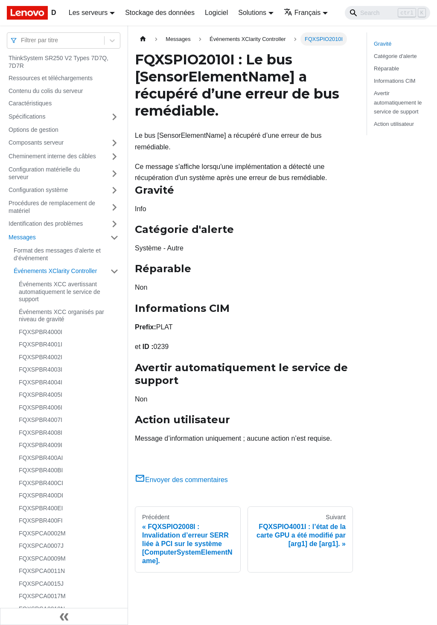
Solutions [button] (252, 12)
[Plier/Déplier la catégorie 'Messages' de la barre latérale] (114, 237)
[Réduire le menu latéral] (64, 616)
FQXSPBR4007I (40, 419)
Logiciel (216, 12)
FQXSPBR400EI (41, 508)
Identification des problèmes (46, 223)
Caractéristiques (30, 103)
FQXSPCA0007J (41, 545)
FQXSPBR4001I (40, 344)
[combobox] (22, 40)
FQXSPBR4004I (40, 382)
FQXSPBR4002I (40, 357)
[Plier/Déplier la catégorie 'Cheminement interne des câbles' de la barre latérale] (114, 156)
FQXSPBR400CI (41, 483)
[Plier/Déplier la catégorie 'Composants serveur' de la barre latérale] (114, 143)
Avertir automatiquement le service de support (398, 102)
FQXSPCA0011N (42, 570)
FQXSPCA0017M (42, 596)
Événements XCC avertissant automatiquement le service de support (59, 291)
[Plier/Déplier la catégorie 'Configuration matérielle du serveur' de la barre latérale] (114, 173)
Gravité (382, 44)
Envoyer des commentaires (181, 479)
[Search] (387, 13)
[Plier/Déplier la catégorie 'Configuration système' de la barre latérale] (114, 190)
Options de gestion (33, 129)
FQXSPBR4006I (40, 407)
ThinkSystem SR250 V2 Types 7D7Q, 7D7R (58, 62)
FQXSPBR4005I (40, 394)
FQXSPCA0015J (41, 583)
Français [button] (302, 12)
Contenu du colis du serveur (46, 90)
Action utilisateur (394, 124)
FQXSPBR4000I (40, 331)
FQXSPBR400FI (41, 520)
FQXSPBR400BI (41, 470)
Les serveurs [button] (88, 12)
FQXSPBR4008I (40, 432)
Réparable (386, 68)
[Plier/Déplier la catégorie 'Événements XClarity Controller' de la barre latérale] (114, 271)
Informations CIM (394, 81)
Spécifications (27, 116)
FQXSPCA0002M (42, 533)
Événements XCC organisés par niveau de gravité (61, 315)
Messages (22, 237)
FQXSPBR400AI (41, 457)
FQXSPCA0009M (42, 558)
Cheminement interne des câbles (52, 156)
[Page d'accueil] (143, 39)
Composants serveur (36, 142)
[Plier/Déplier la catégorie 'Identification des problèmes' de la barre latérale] (114, 224)
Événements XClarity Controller (55, 270)
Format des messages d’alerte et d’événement (57, 254)
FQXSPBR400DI (41, 495)
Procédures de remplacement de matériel (52, 207)
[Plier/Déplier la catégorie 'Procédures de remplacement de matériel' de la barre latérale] (114, 207)
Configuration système (38, 189)
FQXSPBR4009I (40, 445)
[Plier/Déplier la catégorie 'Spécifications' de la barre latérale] (114, 117)
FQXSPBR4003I (40, 369)
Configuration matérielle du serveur (44, 173)
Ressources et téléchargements (51, 78)
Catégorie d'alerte (395, 56)
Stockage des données (160, 12)
